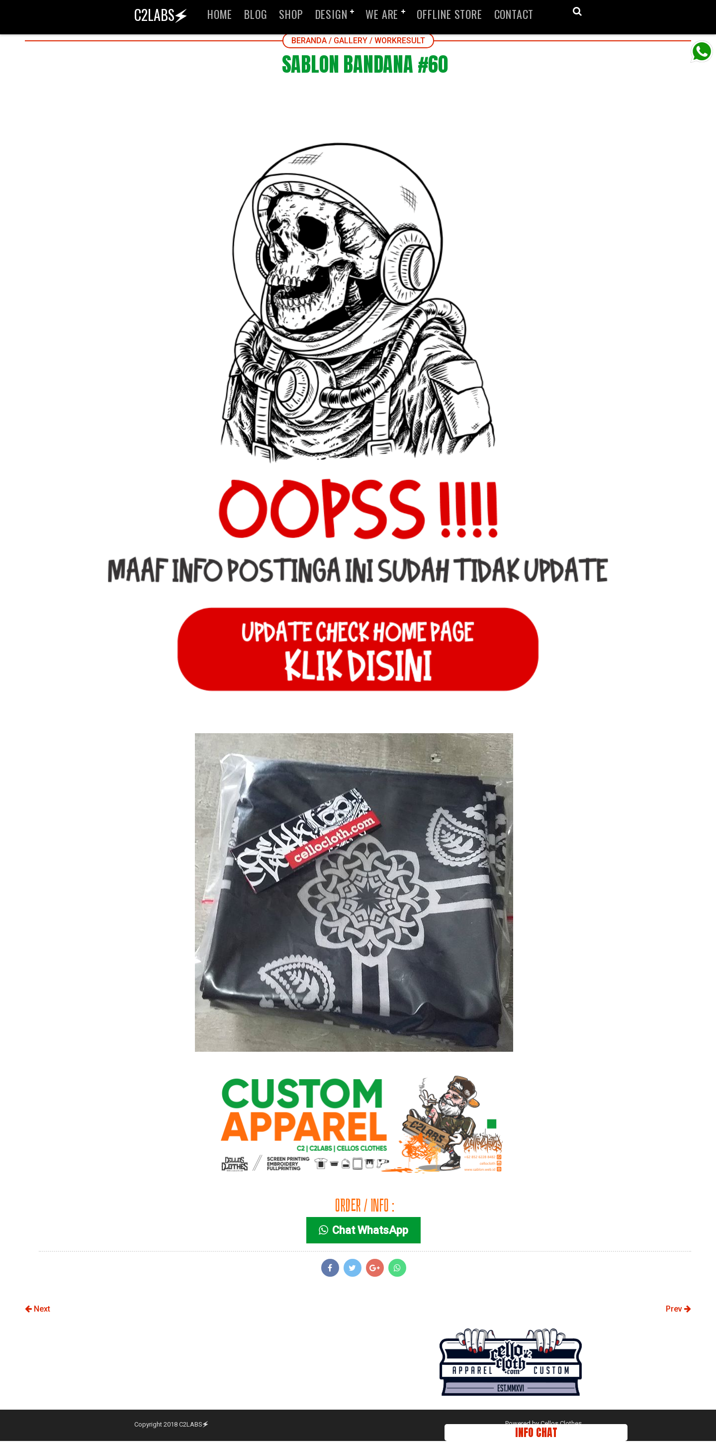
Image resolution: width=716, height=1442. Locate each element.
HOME (219, 14)
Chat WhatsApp (364, 1231)
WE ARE (381, 14)
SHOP (291, 14)
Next (37, 1310)
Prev (678, 1310)
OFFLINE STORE (449, 14)
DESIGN (331, 14)
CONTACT (514, 14)
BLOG (255, 14)
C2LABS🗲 (160, 14)
